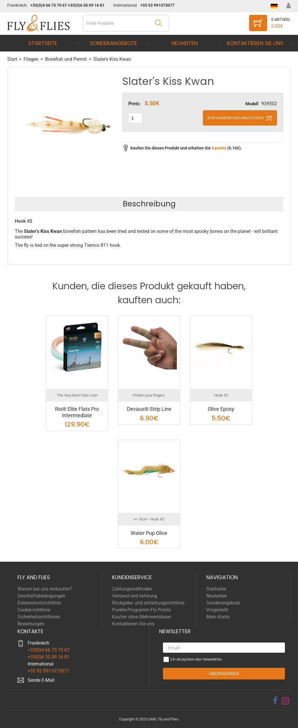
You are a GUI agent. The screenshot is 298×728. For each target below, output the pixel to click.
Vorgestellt (217, 610)
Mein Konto (218, 617)
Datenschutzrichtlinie (39, 603)
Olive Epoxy (221, 409)
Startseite (42, 43)
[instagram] (285, 700)
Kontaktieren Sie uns (255, 43)
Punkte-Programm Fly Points (141, 610)
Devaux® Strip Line (149, 409)
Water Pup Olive (149, 533)
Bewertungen (30, 624)
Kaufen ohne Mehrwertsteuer (141, 617)
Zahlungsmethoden (132, 589)
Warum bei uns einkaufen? (44, 589)
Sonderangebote (113, 43)
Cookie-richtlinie (33, 610)
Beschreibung (149, 204)
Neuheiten (184, 43)
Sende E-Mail (41, 680)
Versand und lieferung (134, 596)
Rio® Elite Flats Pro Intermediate (77, 412)
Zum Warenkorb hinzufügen (235, 118)
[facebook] (275, 700)
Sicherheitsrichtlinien (38, 617)
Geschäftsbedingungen (41, 596)
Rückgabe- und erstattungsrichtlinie (148, 603)
